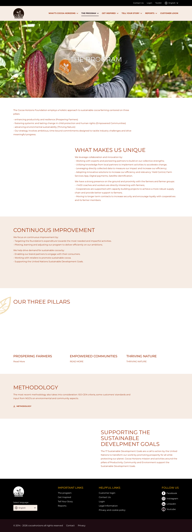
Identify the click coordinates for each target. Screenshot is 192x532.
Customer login (107, 493)
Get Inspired (64, 497)
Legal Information (108, 506)
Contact (70, 525)
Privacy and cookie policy (112, 510)
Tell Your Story (65, 501)
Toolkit (158, 3)
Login (149, 3)
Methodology (24, 406)
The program (65, 493)
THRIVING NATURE (141, 356)
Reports (62, 506)
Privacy (81, 525)
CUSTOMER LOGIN (169, 13)
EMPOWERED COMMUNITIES (93, 356)
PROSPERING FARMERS (32, 356)
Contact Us (138, 3)
